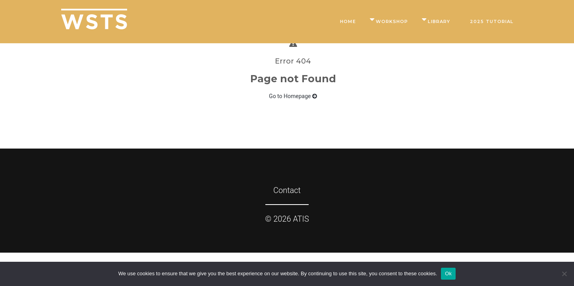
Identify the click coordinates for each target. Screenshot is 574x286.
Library (439, 21)
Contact (287, 190)
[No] (564, 274)
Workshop (392, 21)
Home (348, 21)
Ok (448, 273)
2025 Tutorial (491, 21)
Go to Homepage (293, 96)
